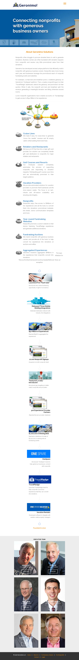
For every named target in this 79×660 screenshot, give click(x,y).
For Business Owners (47, 655)
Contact (36, 657)
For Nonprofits (60, 655)
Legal (43, 657)
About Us (36, 655)
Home (29, 655)
